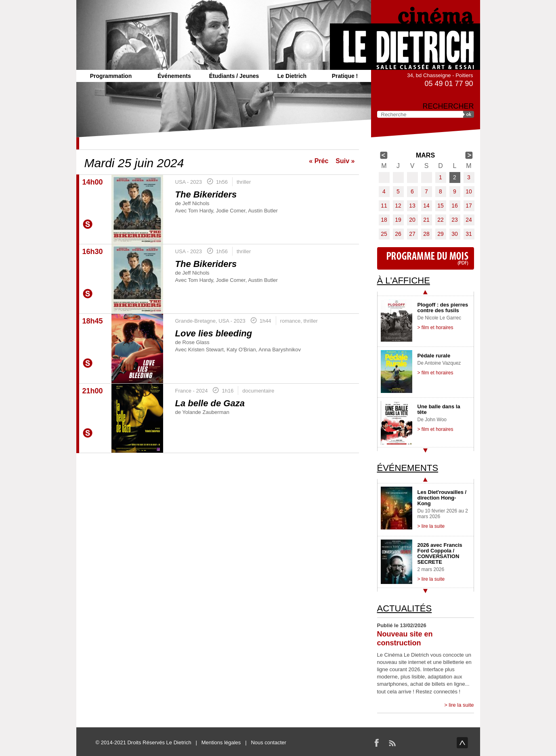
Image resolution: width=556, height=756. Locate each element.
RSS (392, 742)
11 (384, 205)
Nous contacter (268, 742)
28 (426, 234)
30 (454, 234)
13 (412, 205)
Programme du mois (425, 258)
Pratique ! (345, 76)
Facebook (376, 742)
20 (412, 219)
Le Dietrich (291, 76)
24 (469, 219)
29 (440, 234)
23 (454, 219)
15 (440, 205)
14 (426, 205)
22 (440, 219)
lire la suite (461, 705)
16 (454, 205)
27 (412, 234)
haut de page (462, 742)
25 (384, 234)
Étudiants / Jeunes (234, 76)
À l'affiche (403, 280)
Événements (174, 76)
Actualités (404, 608)
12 (398, 205)
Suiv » (345, 161)
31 (469, 234)
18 (384, 219)
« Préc (318, 161)
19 (398, 219)
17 (469, 205)
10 (469, 191)
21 (426, 219)
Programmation (111, 76)
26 (398, 234)
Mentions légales (221, 742)
